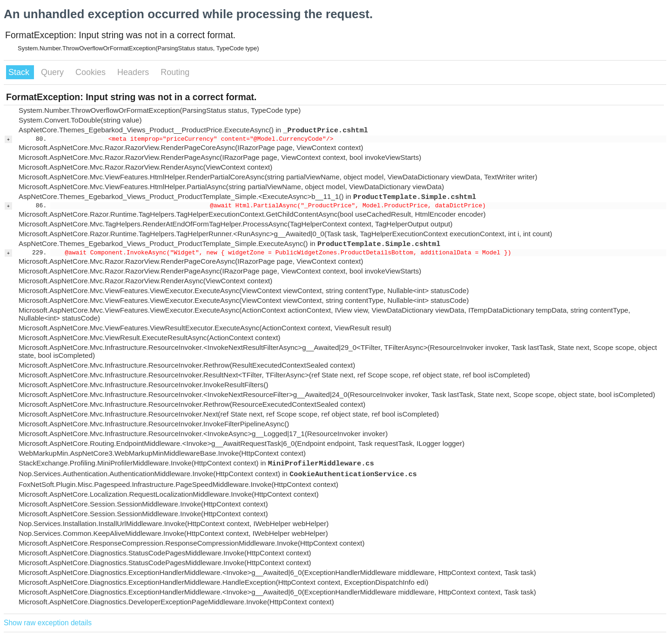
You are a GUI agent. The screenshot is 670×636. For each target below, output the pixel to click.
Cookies (91, 72)
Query (53, 72)
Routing (175, 72)
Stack (20, 72)
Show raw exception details (48, 623)
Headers (134, 72)
